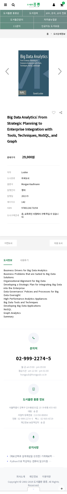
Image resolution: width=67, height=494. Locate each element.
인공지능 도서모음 (50, 26)
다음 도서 (58, 243)
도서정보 (8, 260)
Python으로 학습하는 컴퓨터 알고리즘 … (30, 461)
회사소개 (20, 476)
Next (59, 71)
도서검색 (33, 13)
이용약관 (46, 476)
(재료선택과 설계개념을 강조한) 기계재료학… (32, 456)
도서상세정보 (59, 33)
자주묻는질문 (50, 19)
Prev (7, 71)
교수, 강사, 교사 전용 (56, 13)
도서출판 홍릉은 (11, 13)
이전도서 (8, 243)
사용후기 (24, 260)
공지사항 (33, 440)
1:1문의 (17, 26)
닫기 (33, 489)
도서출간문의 (16, 19)
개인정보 (33, 476)
